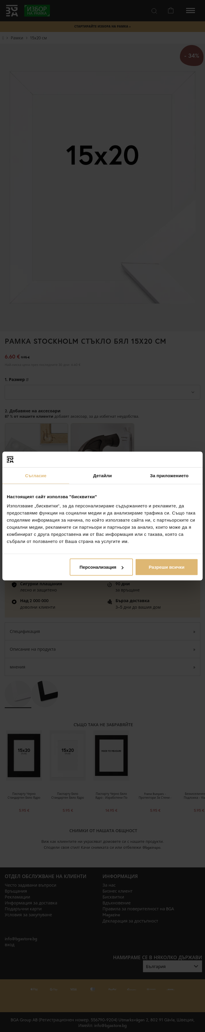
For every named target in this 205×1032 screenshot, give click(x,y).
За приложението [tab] (169, 475)
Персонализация (101, 567)
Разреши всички (167, 567)
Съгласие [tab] (35, 475)
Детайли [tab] (102, 475)
